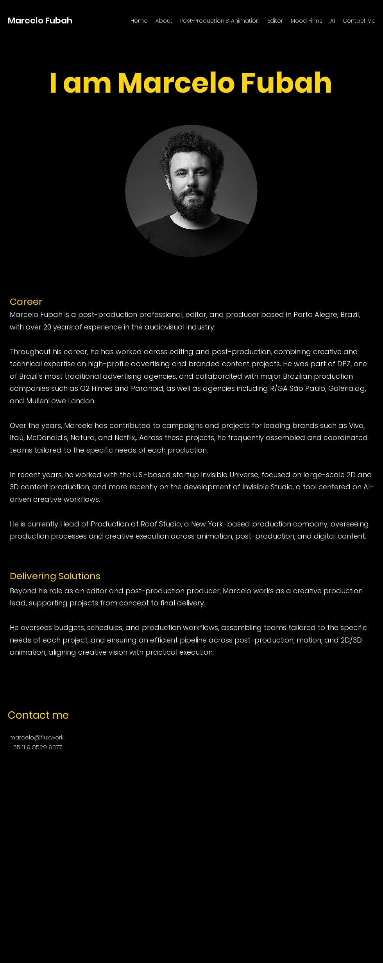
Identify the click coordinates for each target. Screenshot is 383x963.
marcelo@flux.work (36, 737)
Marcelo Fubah (40, 20)
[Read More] (191, 139)
